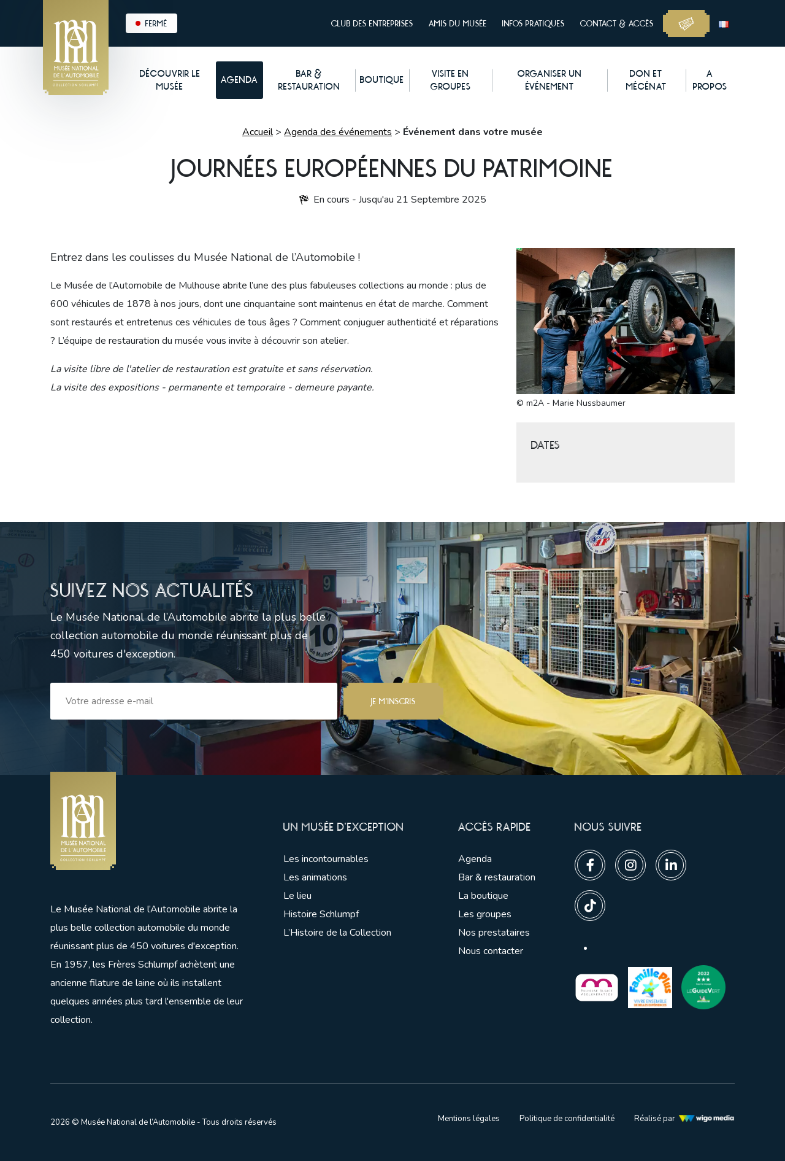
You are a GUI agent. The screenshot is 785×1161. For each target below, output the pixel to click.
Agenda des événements (338, 132)
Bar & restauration (496, 877)
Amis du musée (458, 23)
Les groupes (484, 914)
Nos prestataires (494, 932)
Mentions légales (469, 1118)
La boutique (483, 896)
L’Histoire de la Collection (337, 932)
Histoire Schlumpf (321, 914)
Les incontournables (326, 859)
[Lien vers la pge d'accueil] (148, 821)
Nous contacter (490, 951)
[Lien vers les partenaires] (597, 986)
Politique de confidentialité (567, 1118)
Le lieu (297, 896)
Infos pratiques (533, 23)
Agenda (475, 859)
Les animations (315, 877)
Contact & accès (617, 23)
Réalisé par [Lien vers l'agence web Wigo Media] (684, 1118)
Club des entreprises (372, 23)
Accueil (257, 132)
